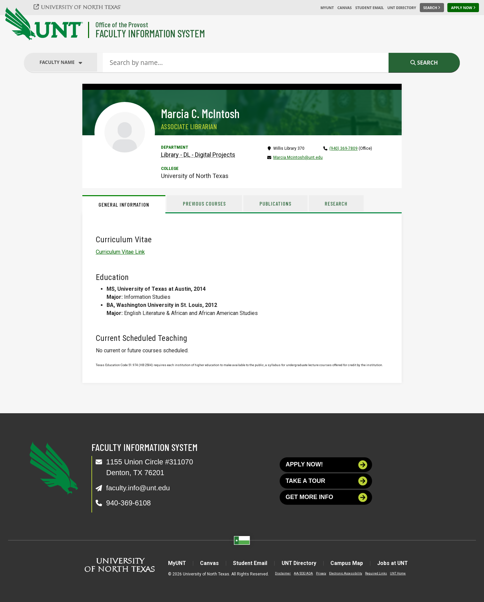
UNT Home (394, 573)
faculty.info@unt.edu (138, 488)
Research (336, 203)
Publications (276, 203)
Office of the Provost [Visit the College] (121, 24)
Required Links (373, 573)
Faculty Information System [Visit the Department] (150, 33)
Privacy (318, 573)
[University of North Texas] (81, 6)
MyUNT (327, 7)
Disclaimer (279, 573)
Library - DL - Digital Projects (198, 154)
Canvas (344, 7)
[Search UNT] (432, 7)
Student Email (369, 7)
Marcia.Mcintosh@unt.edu (298, 157)
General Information (123, 204)
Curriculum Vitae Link (120, 252)
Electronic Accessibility (342, 573)
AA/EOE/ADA (300, 573)
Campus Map (348, 563)
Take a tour (326, 481)
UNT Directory (402, 7)
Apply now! (326, 464)
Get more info (326, 498)
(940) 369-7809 (343, 148)
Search (424, 62)
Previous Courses (204, 203)
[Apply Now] (463, 7)
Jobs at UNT (395, 563)
